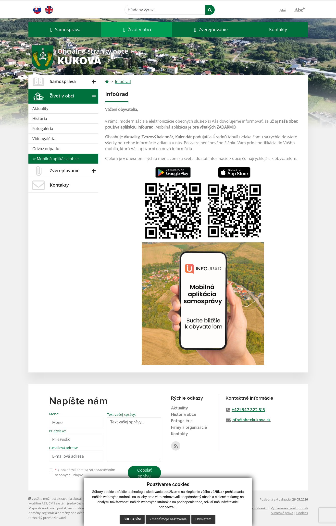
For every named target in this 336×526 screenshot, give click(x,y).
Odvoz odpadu (45, 148)
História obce (183, 415)
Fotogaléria (42, 128)
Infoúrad (123, 81)
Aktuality (40, 108)
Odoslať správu (144, 473)
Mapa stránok (38, 508)
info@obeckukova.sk (251, 420)
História (39, 118)
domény (34, 513)
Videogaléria (43, 138)
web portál (58, 508)
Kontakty (278, 29)
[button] (64, 29)
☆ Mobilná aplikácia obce (55, 158)
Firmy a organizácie (189, 428)
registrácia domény (56, 513)
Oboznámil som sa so (85, 472)
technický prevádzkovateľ (47, 517)
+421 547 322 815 (248, 410)
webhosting (76, 508)
